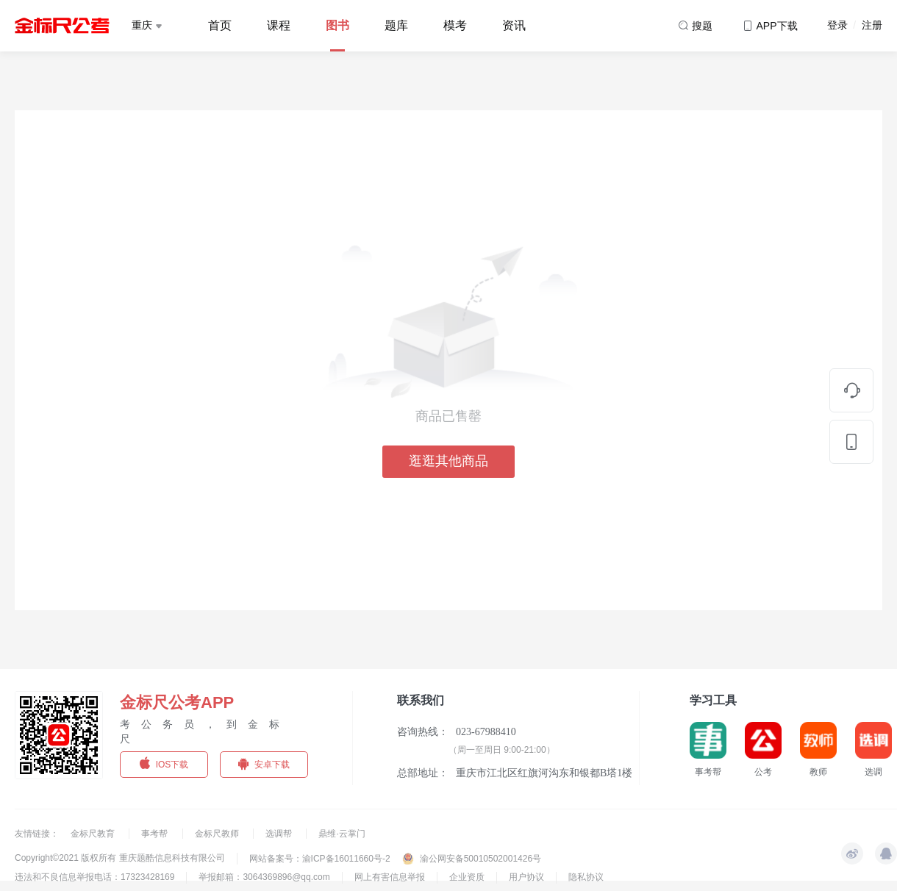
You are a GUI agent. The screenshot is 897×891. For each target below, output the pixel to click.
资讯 (514, 25)
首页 (220, 25)
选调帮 (279, 834)
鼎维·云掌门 (341, 834)
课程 (278, 25)
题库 (396, 25)
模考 (455, 25)
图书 (337, 25)
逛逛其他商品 (448, 461)
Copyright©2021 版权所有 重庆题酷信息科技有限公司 (120, 858)
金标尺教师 (218, 834)
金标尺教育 (94, 834)
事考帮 (155, 834)
